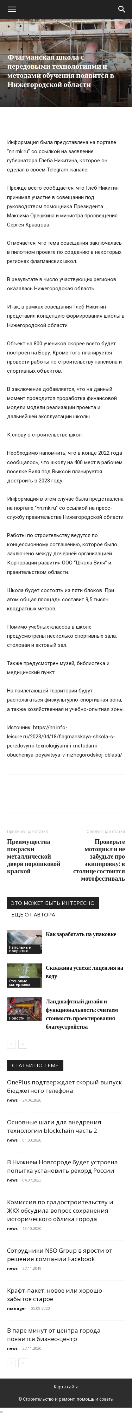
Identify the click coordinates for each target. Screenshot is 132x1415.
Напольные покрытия (20, 949)
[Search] (122, 9)
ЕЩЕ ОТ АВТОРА (33, 914)
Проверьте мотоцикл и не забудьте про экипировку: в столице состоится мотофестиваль (99, 860)
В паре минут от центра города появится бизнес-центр (54, 1334)
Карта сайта (66, 1387)
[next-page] (22, 1044)
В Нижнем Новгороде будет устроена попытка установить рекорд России (62, 1166)
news (12, 1100)
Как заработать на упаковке (81, 933)
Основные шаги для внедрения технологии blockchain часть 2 (54, 1126)
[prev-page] (11, 1044)
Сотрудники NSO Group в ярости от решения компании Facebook (59, 1254)
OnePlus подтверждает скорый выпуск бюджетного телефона (64, 1086)
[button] (12, 9)
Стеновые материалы (19, 983)
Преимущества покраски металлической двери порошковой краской (33, 856)
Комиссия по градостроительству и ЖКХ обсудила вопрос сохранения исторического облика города (60, 1210)
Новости (17, 1018)
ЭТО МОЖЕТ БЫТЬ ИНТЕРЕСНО (53, 902)
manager (16, 1308)
